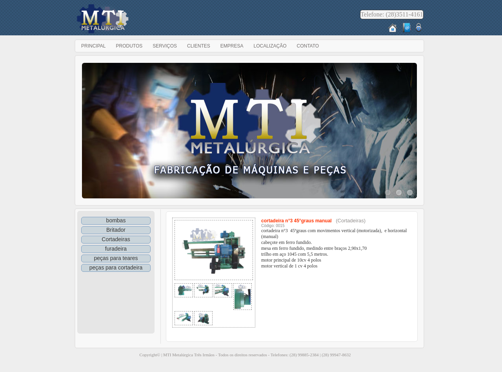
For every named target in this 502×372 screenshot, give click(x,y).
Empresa (232, 46)
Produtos (129, 46)
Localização (269, 46)
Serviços (165, 46)
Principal (93, 46)
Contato (307, 46)
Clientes (198, 46)
